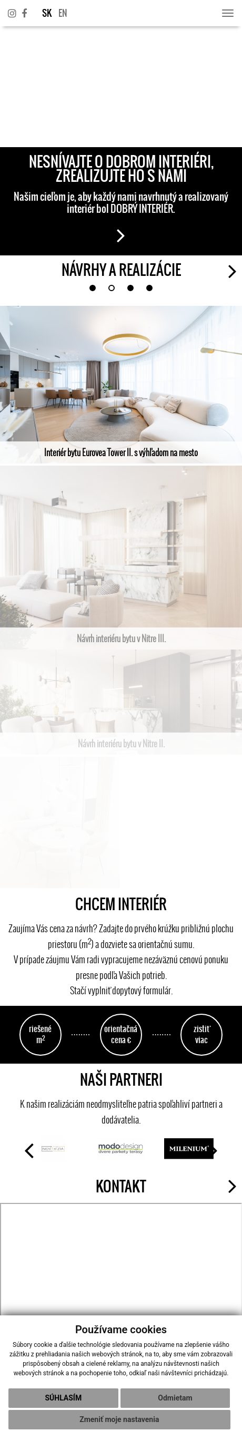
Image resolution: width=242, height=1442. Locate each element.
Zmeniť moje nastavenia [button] (119, 1419)
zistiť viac (201, 1034)
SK (47, 12)
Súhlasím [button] (63, 1398)
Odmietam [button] (175, 1398)
